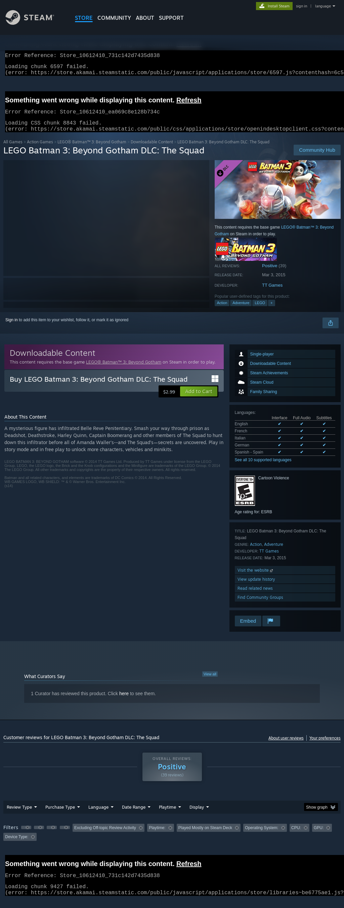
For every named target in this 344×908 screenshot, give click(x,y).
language (323, 6)
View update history (256, 587)
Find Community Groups (260, 605)
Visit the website (256, 578)
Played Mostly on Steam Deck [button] (205, 835)
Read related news (255, 596)
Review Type (19, 815)
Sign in (11, 328)
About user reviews (286, 746)
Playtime (167, 815)
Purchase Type (60, 815)
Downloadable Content (152, 149)
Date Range (133, 815)
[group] (172, 840)
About (145, 17)
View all (210, 682)
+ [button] (271, 311)
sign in (301, 6)
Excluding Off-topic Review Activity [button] (105, 835)
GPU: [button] (319, 835)
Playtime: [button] (157, 835)
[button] (199, 399)
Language (98, 815)
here (124, 701)
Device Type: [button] (16, 845)
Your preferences (325, 746)
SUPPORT (171, 17)
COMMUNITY (114, 17)
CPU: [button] (296, 835)
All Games (13, 149)
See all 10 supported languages (263, 468)
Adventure (240, 311)
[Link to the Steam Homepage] (34, 23)
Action (222, 311)
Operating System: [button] (261, 835)
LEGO (260, 311)
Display (196, 815)
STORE (84, 17)
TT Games (272, 293)
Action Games (40, 149)
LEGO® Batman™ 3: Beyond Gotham (91, 149)
